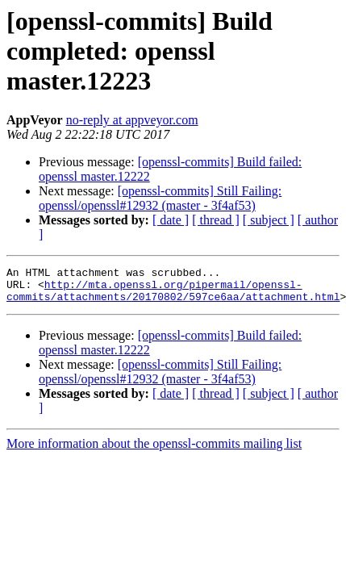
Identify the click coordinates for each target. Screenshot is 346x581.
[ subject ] (268, 220)
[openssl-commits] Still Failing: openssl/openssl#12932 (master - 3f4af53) (160, 198)
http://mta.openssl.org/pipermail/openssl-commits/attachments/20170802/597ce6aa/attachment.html (173, 296)
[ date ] (170, 220)
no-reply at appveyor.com (132, 120)
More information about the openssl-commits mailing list (154, 451)
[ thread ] (216, 220)
